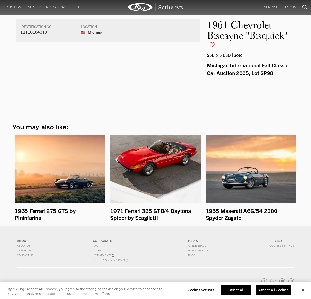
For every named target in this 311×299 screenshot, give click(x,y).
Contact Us (25, 255)
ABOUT (22, 240)
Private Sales (58, 7)
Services (272, 7)
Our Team (24, 250)
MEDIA (193, 240)
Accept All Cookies (273, 290)
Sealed (34, 7)
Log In (290, 7)
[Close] (303, 290)
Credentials (197, 245)
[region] (155, 290)
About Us (23, 245)
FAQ (95, 245)
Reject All (236, 290)
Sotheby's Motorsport (110, 260)
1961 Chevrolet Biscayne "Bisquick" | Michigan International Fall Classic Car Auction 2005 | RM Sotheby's (155, 7)
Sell (80, 7)
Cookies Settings (281, 245)
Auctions (14, 7)
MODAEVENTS (103, 255)
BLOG (191, 255)
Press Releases (199, 250)
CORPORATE (102, 240)
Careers (99, 250)
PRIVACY (276, 240)
